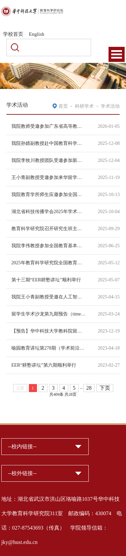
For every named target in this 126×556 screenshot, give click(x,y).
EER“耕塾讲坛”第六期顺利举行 (43, 365)
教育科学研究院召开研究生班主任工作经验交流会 (48, 228)
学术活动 (110, 106)
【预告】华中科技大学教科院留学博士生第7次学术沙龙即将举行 (48, 331)
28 (89, 388)
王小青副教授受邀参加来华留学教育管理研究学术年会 (48, 177)
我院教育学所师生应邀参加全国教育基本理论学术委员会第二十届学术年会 (48, 194)
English (36, 34)
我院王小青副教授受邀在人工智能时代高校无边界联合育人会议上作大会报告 (48, 296)
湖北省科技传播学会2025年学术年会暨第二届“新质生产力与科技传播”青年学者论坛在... (48, 211)
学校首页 (13, 34)
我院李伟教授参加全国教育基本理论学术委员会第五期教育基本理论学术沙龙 (48, 245)
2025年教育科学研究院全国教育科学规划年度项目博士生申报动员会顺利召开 (48, 262)
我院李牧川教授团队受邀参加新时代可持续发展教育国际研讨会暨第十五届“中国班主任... (48, 160)
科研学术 (84, 106)
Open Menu (117, 54)
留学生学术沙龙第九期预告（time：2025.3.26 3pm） (48, 313)
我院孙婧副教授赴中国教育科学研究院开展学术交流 (48, 143)
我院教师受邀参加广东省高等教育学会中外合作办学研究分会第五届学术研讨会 (48, 126)
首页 (63, 106)
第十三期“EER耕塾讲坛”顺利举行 (46, 279)
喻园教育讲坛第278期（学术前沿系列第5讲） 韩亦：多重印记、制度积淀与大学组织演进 (48, 348)
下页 (104, 388)
